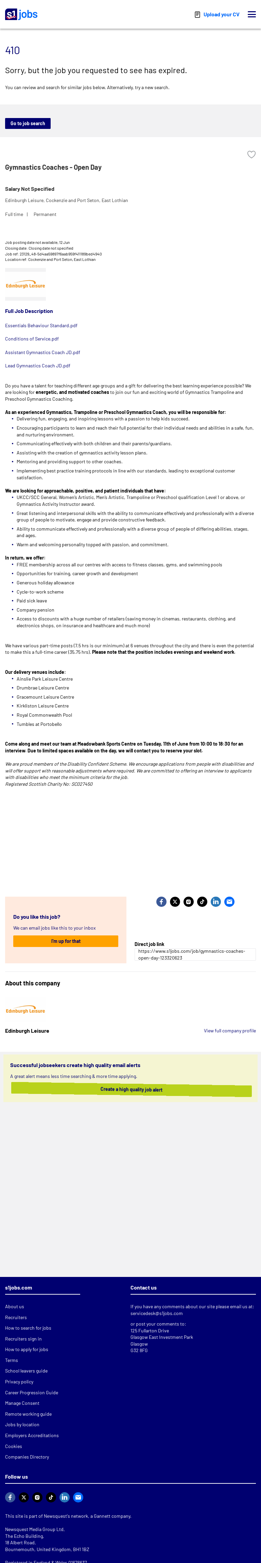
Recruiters (16, 1317)
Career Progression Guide (31, 1392)
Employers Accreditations (32, 1435)
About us (14, 1306)
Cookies (13, 1446)
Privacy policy (19, 1381)
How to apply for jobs (26, 1349)
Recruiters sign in (23, 1339)
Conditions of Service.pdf (32, 339)
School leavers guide (26, 1371)
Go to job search (28, 123)
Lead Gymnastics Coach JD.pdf (37, 365)
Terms (11, 1360)
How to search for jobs (28, 1328)
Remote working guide (28, 1414)
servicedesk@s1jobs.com (156, 1313)
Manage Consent (22, 1403)
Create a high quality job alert (129, 1089)
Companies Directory (27, 1457)
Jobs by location (22, 1424)
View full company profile (230, 1030)
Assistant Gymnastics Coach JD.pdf (42, 352)
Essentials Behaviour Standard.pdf (41, 325)
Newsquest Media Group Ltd (34, 1529)
